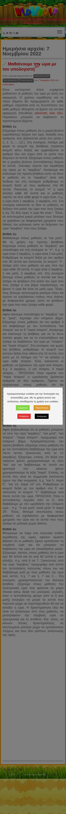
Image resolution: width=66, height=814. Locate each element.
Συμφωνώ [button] (23, 407)
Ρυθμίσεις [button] (24, 416)
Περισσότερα (42, 407)
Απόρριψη (42, 416)
